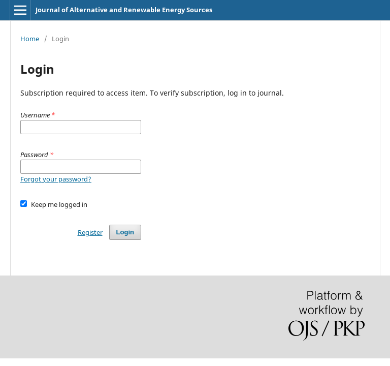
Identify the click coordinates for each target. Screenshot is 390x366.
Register (90, 232)
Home (29, 38)
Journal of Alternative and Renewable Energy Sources (124, 9)
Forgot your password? (55, 179)
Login (125, 232)
